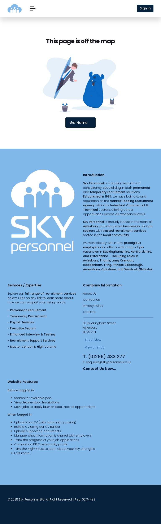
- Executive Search (22, 328)
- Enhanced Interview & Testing (31, 334)
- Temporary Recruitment (27, 316)
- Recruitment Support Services (31, 340)
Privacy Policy (93, 306)
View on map (94, 347)
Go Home (80, 122)
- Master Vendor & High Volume (32, 347)
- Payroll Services (21, 322)
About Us (89, 293)
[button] (32, 8)
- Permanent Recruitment (27, 310)
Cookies (89, 312)
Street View (92, 340)
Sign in (145, 8)
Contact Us (91, 300)
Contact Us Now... (99, 368)
